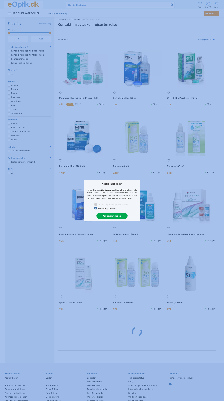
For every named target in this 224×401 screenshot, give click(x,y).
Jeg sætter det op (112, 215)
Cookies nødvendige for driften (113, 204)
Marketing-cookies (107, 208)
